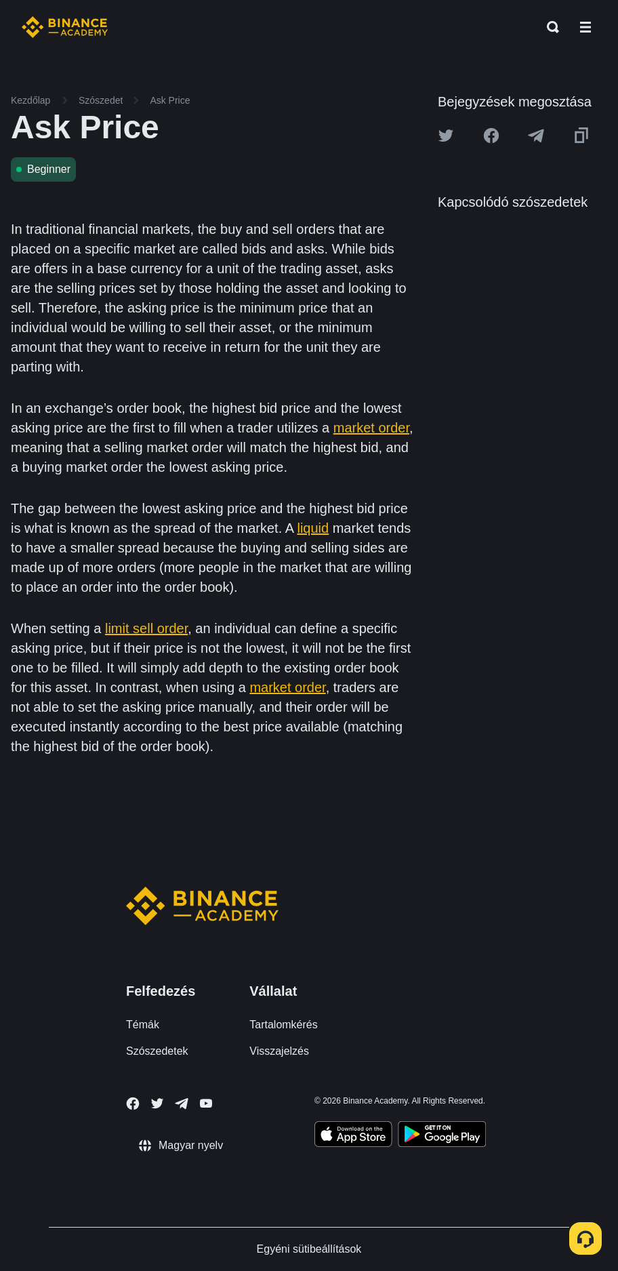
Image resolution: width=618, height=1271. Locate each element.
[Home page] (65, 27)
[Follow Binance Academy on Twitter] (157, 1103)
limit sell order (146, 628)
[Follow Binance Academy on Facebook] (133, 1103)
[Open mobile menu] (585, 27)
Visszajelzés (279, 1051)
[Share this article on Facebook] (491, 135)
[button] (585, 27)
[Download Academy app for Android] (442, 1136)
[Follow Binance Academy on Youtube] (206, 1103)
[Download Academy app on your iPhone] (353, 1136)
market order (371, 427)
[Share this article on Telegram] (536, 135)
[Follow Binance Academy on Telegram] (181, 1103)
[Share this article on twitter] (446, 135)
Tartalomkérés (283, 1024)
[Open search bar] (549, 27)
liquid (313, 528)
